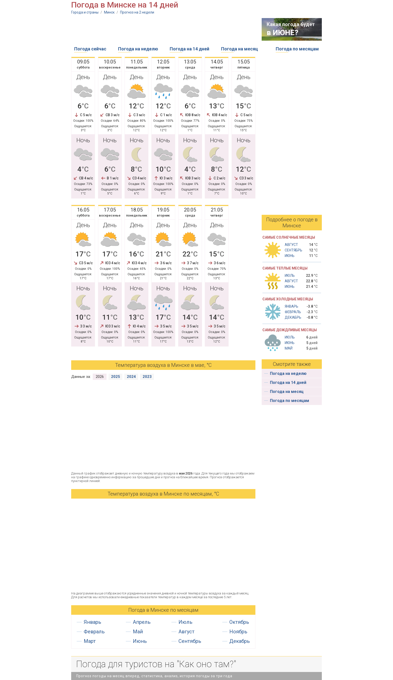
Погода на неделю (138, 48)
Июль (185, 622)
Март (90, 641)
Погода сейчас (90, 48)
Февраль (94, 632)
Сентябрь (189, 641)
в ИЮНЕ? (282, 32)
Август (186, 632)
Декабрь (239, 641)
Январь (92, 622)
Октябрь (239, 622)
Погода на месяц (239, 48)
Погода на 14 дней (189, 48)
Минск (109, 12)
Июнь (140, 641)
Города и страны (85, 12)
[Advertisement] (162, 29)
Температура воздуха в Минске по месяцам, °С (163, 494)
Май (138, 632)
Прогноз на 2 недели (137, 12)
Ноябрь (238, 632)
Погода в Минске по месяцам (163, 610)
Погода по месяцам (297, 48)
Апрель (142, 622)
